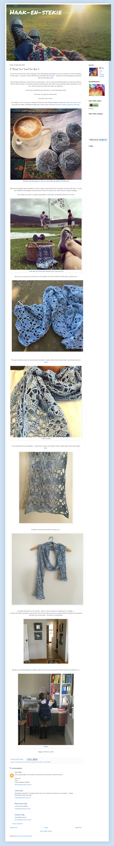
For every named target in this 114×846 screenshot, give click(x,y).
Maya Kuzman (19, 803)
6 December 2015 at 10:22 (23, 809)
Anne (16, 772)
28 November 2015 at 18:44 (23, 784)
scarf (23, 762)
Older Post (78, 827)
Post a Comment (17, 823)
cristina (17, 791)
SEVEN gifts (50, 76)
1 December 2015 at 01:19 (23, 798)
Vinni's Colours (39, 762)
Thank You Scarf (71, 102)
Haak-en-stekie (36, 12)
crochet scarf (18, 762)
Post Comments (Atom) (25, 836)
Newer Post (13, 827)
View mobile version (46, 831)
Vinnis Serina (47, 762)
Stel (103, 68)
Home (46, 827)
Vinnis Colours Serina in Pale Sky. (69, 104)
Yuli (23, 102)
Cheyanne (18, 815)
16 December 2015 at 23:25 (23, 820)
